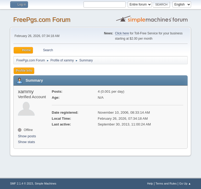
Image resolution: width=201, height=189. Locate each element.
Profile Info (24, 70)
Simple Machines (45, 183)
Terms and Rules (166, 183)
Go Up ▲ (185, 183)
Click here (122, 33)
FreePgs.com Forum (41, 19)
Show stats (26, 142)
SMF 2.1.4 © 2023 (21, 183)
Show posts (27, 136)
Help (150, 183)
